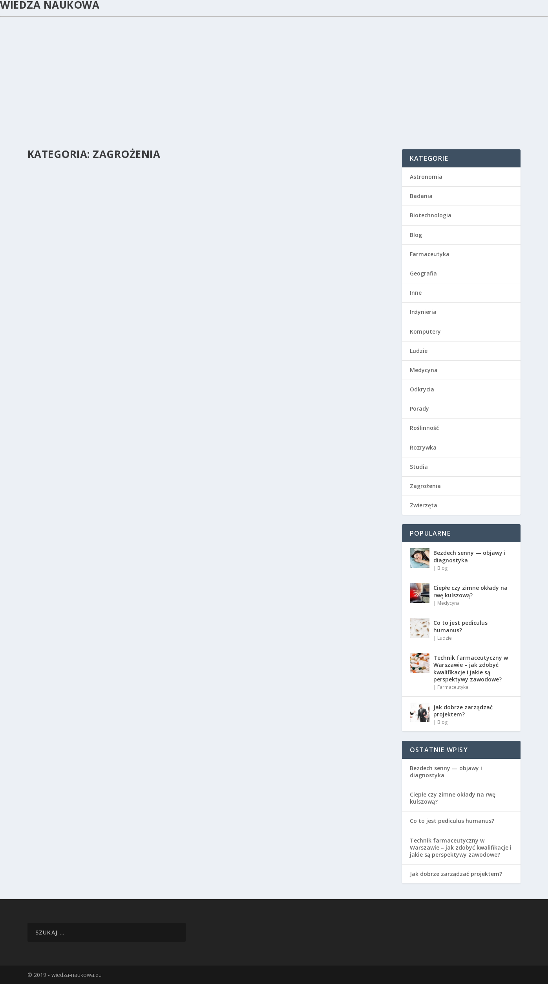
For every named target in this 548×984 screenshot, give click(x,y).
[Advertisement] (274, 76)
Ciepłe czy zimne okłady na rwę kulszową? (470, 591)
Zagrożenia (425, 486)
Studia (419, 466)
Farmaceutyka (429, 254)
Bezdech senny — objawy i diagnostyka (469, 556)
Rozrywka (423, 447)
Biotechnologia (430, 215)
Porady (419, 408)
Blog (416, 235)
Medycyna (424, 370)
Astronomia (426, 176)
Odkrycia (422, 389)
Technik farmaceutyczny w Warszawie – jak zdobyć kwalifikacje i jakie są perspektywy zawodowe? (470, 668)
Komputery (425, 331)
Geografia (423, 273)
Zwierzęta (423, 505)
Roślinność (424, 427)
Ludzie (418, 350)
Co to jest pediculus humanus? (460, 626)
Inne (416, 292)
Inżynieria (423, 312)
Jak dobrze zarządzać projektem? (463, 710)
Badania (421, 196)
